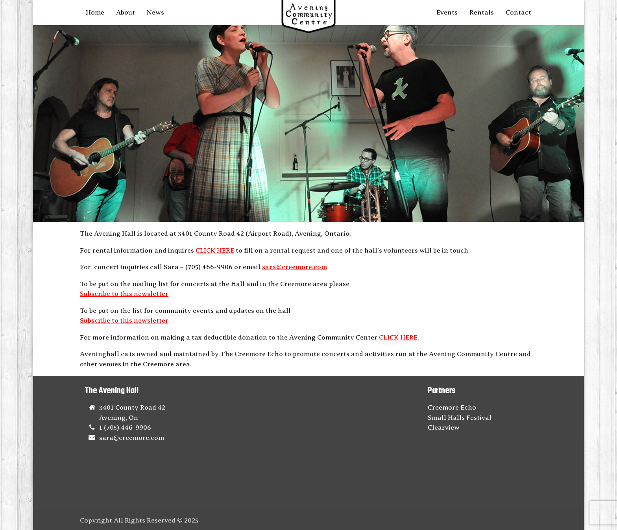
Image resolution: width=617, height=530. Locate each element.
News (155, 12)
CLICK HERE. (399, 337)
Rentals (481, 12)
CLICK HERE (215, 250)
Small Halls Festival (459, 417)
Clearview (444, 427)
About (125, 12)
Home (95, 12)
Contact (518, 12)
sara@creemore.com (294, 267)
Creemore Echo (452, 407)
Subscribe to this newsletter (124, 293)
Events (447, 12)
